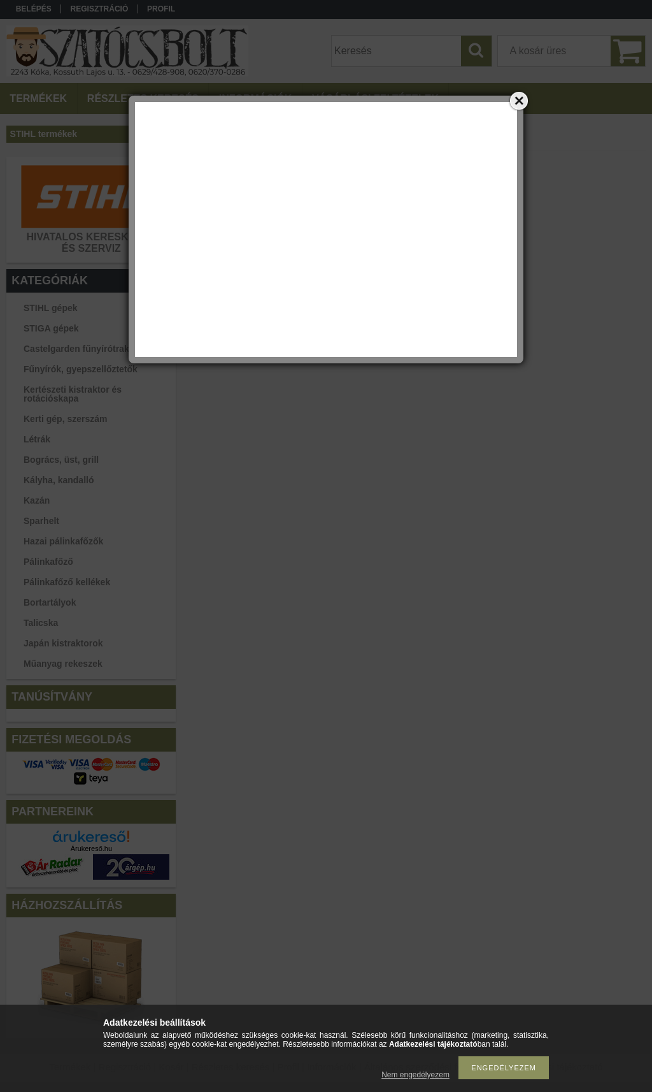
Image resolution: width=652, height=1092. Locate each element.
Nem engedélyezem (415, 1074)
